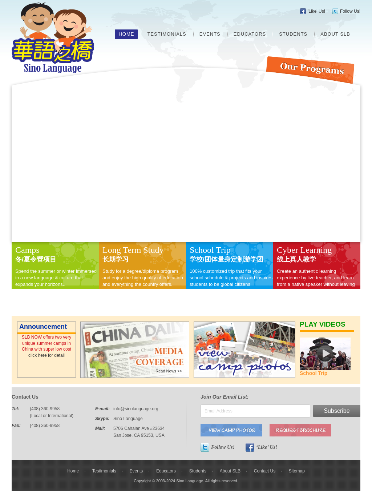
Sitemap (297, 471)
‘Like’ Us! (261, 447)
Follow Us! (350, 11)
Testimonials (166, 34)
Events (210, 34)
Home (126, 34)
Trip (223, 250)
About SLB (335, 34)
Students (293, 34)
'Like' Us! (316, 11)
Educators (250, 34)
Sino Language (53, 37)
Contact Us (264, 471)
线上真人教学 (296, 259)
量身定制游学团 (240, 259)
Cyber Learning (304, 250)
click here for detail (46, 355)
